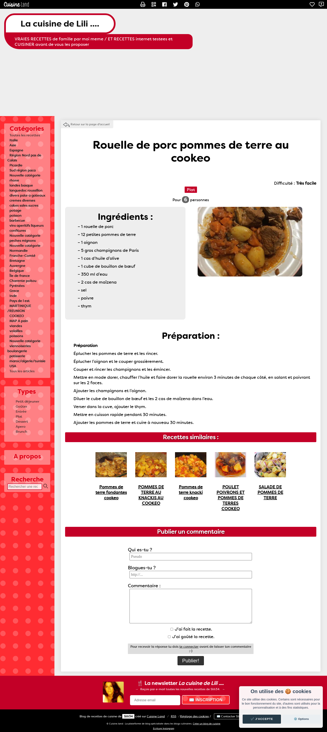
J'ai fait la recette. (191, 629)
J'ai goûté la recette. (191, 636)
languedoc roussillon (25, 190)
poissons (16, 336)
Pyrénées (16, 286)
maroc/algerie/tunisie (27, 361)
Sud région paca (22, 170)
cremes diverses (22, 200)
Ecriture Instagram (163, 728)
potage (15, 210)
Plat (19, 416)
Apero (21, 426)
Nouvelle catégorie (24, 175)
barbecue (17, 220)
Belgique (16, 271)
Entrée (21, 411)
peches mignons (22, 240)
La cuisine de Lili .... (60, 23)
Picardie (15, 165)
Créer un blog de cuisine (206, 723)
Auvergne (17, 266)
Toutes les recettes (24, 135)
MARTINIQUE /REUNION (19, 308)
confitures (17, 230)
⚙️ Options (301, 718)
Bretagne (17, 261)
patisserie (17, 356)
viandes (15, 326)
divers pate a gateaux (27, 195)
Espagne (16, 150)
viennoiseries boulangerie (19, 348)
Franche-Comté (22, 255)
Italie (13, 140)
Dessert (22, 421)
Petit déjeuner (27, 401)
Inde (13, 296)
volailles (15, 331)
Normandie (18, 250)
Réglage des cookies (194, 716)
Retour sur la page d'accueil (90, 124)
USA (12, 366)
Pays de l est (19, 301)
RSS (173, 716)
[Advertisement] (163, 82)
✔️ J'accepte (262, 718)
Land (156, 716)
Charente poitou (22, 281)
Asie (12, 145)
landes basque (21, 185)
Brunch (21, 431)
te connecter (189, 647)
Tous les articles (22, 371)
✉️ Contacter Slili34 (231, 716)
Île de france (19, 276)
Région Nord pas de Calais (24, 158)
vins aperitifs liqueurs (26, 225)
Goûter (21, 406)
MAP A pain (18, 321)
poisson (15, 215)
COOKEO (16, 316)
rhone (14, 180)
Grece (14, 291)
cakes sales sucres (23, 205)
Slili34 (128, 716)
